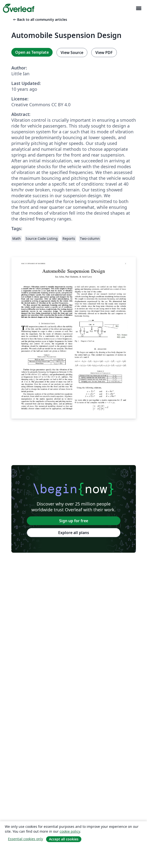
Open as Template (32, 52)
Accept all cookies (63, 839)
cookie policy (70, 831)
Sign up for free (73, 520)
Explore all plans (73, 532)
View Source (72, 52)
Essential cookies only (25, 839)
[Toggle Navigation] (138, 8)
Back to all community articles (39, 19)
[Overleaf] (18, 8)
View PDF (104, 52)
